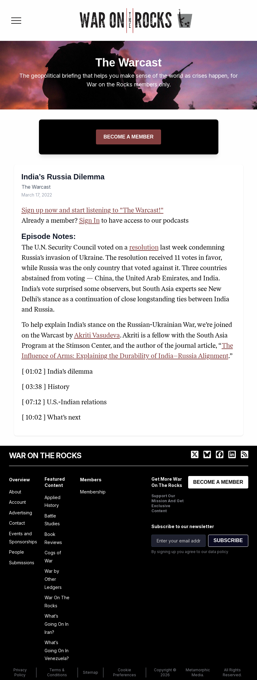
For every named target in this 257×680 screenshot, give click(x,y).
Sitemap (90, 672)
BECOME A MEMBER (218, 482)
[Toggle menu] (16, 21)
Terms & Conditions (57, 672)
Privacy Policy (20, 672)
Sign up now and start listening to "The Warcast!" (92, 210)
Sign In (89, 221)
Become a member (128, 136)
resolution (144, 248)
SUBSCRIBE (228, 540)
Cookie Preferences (124, 672)
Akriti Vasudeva (97, 336)
